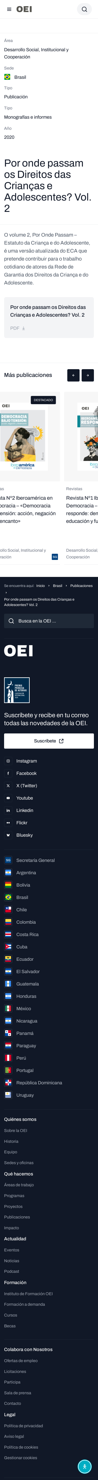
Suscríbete (49, 741)
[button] (73, 375)
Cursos (10, 1315)
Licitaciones (15, 1371)
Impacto (11, 1228)
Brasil (57, 586)
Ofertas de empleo (21, 1360)
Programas (14, 1195)
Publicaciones (81, 586)
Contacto (12, 1403)
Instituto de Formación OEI (28, 1294)
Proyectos (13, 1206)
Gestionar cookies (20, 1458)
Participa (12, 1382)
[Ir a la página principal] (24, 9)
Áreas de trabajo (19, 1185)
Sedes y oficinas (19, 1163)
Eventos (11, 1250)
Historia (11, 1141)
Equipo (10, 1152)
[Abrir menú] (9, 9)
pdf (18, 328)
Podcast (11, 1271)
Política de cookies (21, 1447)
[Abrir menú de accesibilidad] (85, 1466)
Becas (10, 1326)
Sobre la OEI (15, 1130)
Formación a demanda (24, 1304)
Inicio (40, 586)
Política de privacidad (23, 1426)
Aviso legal (14, 1436)
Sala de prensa (17, 1393)
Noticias (11, 1261)
